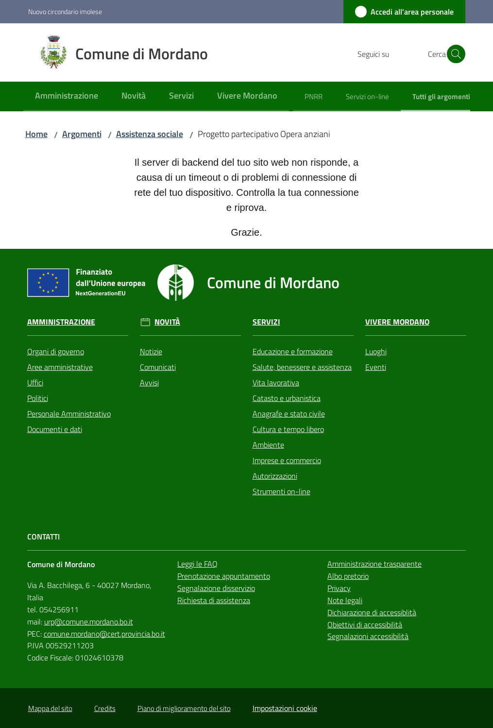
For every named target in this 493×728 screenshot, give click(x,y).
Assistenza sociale (149, 133)
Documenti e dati (54, 429)
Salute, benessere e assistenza (302, 367)
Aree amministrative (60, 367)
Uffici (35, 382)
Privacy (339, 588)
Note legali (344, 600)
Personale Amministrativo (69, 413)
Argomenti (82, 133)
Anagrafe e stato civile (289, 413)
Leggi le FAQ (197, 564)
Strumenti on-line (281, 491)
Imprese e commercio (287, 460)
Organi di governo (55, 351)
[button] (453, 54)
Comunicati (158, 367)
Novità (167, 322)
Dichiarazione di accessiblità (371, 612)
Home (36, 133)
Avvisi (149, 382)
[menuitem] (66, 96)
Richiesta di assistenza (213, 600)
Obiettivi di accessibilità (364, 624)
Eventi (375, 367)
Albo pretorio (348, 576)
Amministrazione (61, 322)
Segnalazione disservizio (216, 588)
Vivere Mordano (397, 322)
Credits (105, 708)
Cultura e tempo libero (288, 429)
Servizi (266, 322)
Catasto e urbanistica (287, 398)
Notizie (151, 351)
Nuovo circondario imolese (65, 11)
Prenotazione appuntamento (223, 576)
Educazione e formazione (293, 351)
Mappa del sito (50, 708)
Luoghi (376, 351)
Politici (37, 398)
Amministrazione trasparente (374, 564)
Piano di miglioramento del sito (184, 708)
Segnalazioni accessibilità (367, 636)
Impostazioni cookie (285, 708)
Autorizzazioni (275, 476)
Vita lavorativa (276, 382)
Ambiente (268, 445)
